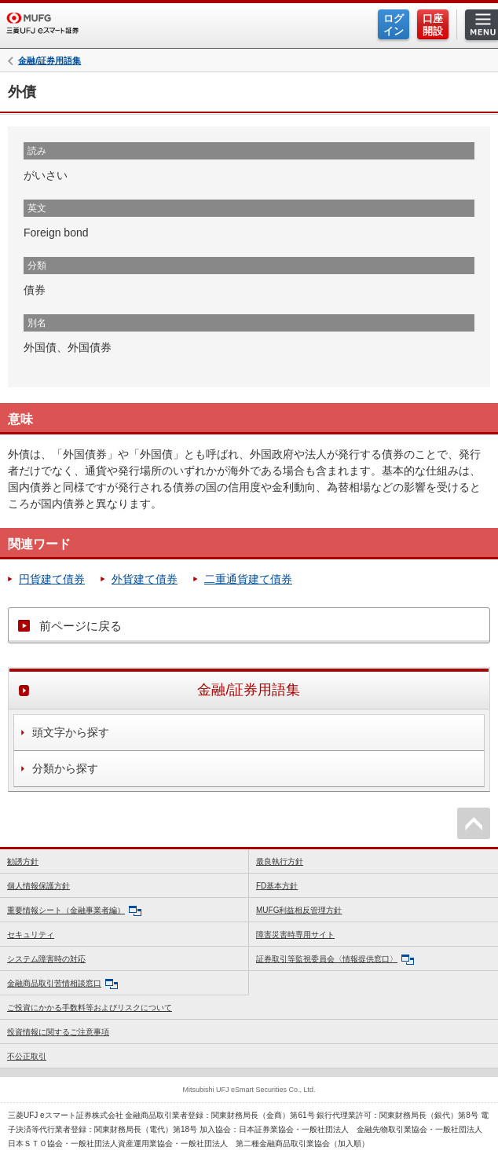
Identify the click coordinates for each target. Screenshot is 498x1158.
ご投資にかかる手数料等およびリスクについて (89, 1007)
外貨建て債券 (145, 579)
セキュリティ (30, 934)
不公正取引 (26, 1056)
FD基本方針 (277, 885)
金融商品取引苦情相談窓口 (62, 984)
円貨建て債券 (52, 579)
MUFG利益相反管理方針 (299, 910)
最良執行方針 (279, 861)
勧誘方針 (22, 861)
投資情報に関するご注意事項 (58, 1032)
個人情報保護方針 (38, 885)
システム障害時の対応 (46, 959)
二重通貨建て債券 (248, 579)
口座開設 (433, 25)
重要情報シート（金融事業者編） (74, 911)
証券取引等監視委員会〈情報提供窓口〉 (335, 960)
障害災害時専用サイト (295, 934)
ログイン (393, 25)
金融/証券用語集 (49, 61)
